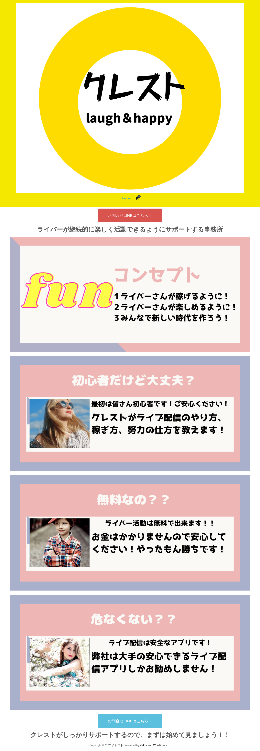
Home (126, 198)
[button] (130, 215)
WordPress (160, 745)
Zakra (143, 745)
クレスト (117, 745)
